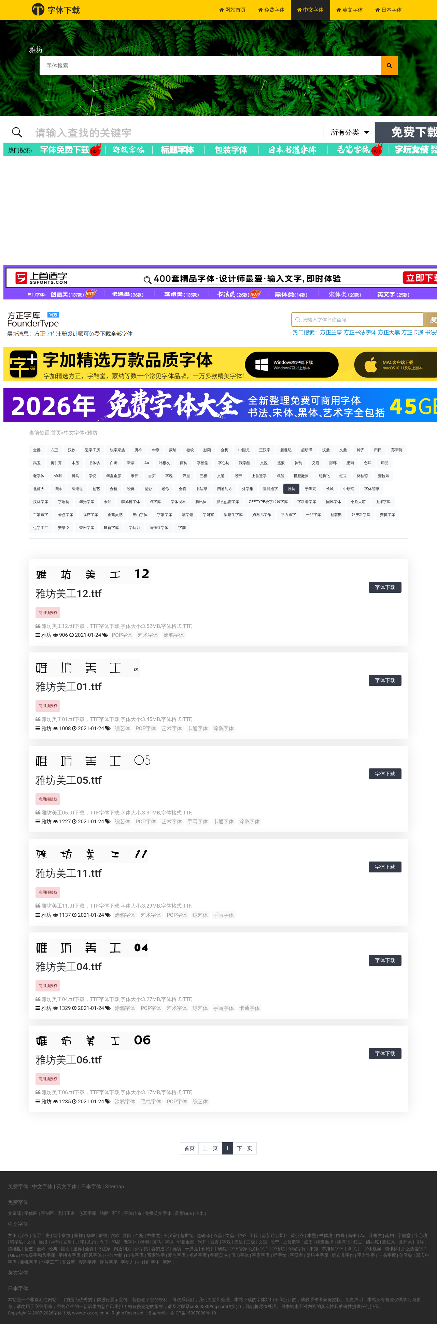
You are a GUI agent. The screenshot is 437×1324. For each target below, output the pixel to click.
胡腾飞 (324, 475)
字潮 (182, 527)
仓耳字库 (87, 1213)
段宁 (238, 475)
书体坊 (94, 462)
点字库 (155, 501)
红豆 (343, 475)
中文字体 (310, 10)
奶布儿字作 (261, 514)
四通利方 (224, 488)
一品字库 (313, 514)
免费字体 (271, 10)
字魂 (169, 475)
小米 (199, 1213)
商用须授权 (48, 612)
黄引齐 (56, 462)
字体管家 (371, 488)
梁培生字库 (233, 514)
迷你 (165, 488)
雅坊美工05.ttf (69, 780)
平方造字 (288, 514)
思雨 (350, 462)
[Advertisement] (218, 211)
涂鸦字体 (174, 635)
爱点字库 (65, 514)
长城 (330, 488)
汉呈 (186, 475)
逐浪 (281, 462)
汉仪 (71, 449)
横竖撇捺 (301, 475)
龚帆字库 (387, 514)
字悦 (92, 475)
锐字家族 (117, 449)
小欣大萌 (358, 501)
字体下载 (385, 587)
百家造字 (40, 514)
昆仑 (148, 488)
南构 (183, 462)
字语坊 (63, 501)
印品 (385, 462)
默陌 (207, 449)
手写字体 (197, 822)
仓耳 (367, 462)
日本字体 (388, 10)
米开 (134, 475)
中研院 (348, 488)
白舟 (113, 462)
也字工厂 (40, 527)
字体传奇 (133, 1213)
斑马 (75, 475)
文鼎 (343, 449)
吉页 (152, 475)
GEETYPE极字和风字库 (268, 501)
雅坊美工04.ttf (69, 967)
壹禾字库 (86, 527)
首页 (56, 433)
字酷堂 (202, 462)
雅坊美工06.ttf (69, 1060)
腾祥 (138, 449)
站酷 (104, 1213)
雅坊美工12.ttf (69, 594)
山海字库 (383, 501)
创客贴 (336, 514)
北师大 (38, 488)
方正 (54, 449)
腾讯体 (201, 501)
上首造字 (259, 475)
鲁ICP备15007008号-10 (193, 1312)
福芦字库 (90, 514)
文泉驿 (14, 1213)
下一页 (244, 1148)
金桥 (113, 488)
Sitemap (114, 1186)
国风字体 (333, 501)
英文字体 (349, 10)
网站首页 (232, 10)
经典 (131, 488)
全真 (182, 488)
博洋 (58, 488)
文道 (221, 475)
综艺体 (122, 728)
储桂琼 (362, 475)
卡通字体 (197, 728)
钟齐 (360, 449)
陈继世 (77, 488)
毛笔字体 (151, 1102)
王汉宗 (264, 449)
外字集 (247, 488)
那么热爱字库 (227, 501)
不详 (116, 1213)
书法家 (201, 488)
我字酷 (244, 462)
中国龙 (244, 449)
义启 (315, 462)
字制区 (47, 1213)
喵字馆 (187, 514)
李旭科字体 (130, 501)
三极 (203, 475)
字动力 (134, 527)
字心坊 (223, 462)
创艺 (96, 488)
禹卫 (37, 462)
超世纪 (286, 449)
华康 (155, 449)
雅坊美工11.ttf (69, 873)
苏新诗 (397, 449)
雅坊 (92, 433)
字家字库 (164, 514)
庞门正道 (66, 1213)
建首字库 (111, 527)
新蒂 (131, 462)
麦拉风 (383, 475)
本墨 (75, 462)
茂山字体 (139, 514)
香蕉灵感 (115, 514)
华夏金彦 (113, 475)
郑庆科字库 (361, 514)
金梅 (224, 449)
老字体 (38, 475)
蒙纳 (173, 449)
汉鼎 (326, 449)
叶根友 (164, 462)
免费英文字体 (158, 1213)
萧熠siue (183, 1213)
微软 (190, 449)
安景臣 (63, 527)
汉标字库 (40, 501)
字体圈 (31, 1213)
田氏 (378, 449)
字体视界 (178, 501)
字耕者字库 (306, 501)
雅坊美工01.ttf (69, 687)
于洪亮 (310, 488)
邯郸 (333, 462)
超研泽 (306, 449)
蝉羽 (58, 475)
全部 (37, 449)
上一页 (210, 1148)
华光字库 (86, 501)
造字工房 (92, 449)
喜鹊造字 (270, 488)
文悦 (264, 462)
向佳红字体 (159, 527)
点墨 (280, 475)
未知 (107, 501)
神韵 (298, 462)
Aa (146, 462)
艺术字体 (148, 635)
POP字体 (122, 635)
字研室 (208, 514)
